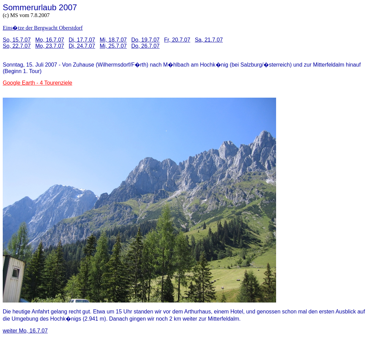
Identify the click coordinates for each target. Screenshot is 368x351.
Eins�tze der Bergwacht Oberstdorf (43, 28)
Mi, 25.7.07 (113, 46)
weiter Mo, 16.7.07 (25, 331)
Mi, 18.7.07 (113, 40)
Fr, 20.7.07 (177, 40)
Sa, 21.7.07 (209, 40)
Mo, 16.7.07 (49, 40)
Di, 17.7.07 (82, 40)
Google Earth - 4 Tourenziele (37, 83)
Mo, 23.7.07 (49, 46)
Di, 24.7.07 (82, 46)
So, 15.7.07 (17, 40)
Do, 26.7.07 (145, 46)
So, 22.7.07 (17, 46)
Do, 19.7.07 (145, 40)
